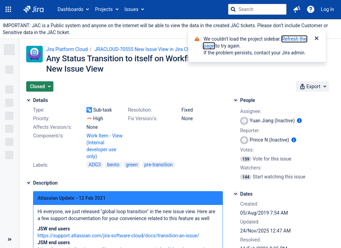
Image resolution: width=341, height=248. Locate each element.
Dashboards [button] (70, 9)
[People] (235, 100)
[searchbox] (257, 9)
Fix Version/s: (142, 118)
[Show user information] (299, 120)
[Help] (310, 9)
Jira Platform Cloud (67, 49)
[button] (8, 9)
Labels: (40, 165)
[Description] (28, 182)
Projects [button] (104, 9)
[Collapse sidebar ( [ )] (9, 239)
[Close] (316, 38)
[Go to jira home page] (33, 9)
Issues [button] (131, 9)
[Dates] (235, 194)
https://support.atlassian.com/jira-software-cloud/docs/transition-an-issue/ (118, 235)
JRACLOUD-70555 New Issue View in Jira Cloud (146, 49)
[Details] (28, 100)
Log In (327, 9)
